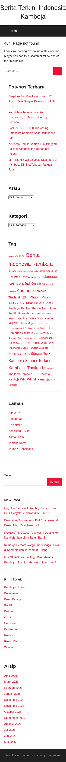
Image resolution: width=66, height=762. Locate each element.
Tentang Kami (17, 442)
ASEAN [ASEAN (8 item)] (22, 256)
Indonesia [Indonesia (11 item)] (35, 277)
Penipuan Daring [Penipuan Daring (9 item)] (32, 328)
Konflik (8, 605)
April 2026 (10, 675)
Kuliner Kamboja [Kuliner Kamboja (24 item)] (18, 318)
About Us (14, 412)
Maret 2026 (11, 681)
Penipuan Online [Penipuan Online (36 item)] (19, 333)
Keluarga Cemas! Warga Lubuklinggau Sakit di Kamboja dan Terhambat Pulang (32, 149)
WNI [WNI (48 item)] (23, 379)
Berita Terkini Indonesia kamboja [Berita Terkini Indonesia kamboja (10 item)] (23, 271)
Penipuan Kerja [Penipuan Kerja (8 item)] (46, 328)
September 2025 (14, 717)
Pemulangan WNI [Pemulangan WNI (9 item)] (16, 328)
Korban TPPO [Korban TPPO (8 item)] (46, 313)
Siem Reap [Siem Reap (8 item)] (25, 354)
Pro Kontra (11, 629)
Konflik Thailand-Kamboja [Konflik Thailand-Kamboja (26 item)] (24, 313)
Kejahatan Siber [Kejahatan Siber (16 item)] (16, 303)
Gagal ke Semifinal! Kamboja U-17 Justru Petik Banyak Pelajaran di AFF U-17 (31, 101)
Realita (8, 635)
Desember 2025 (14, 699)
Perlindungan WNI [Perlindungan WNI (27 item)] (43, 342)
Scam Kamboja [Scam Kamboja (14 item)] (30, 348)
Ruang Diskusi (13, 641)
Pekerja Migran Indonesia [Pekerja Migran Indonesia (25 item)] (33, 323)
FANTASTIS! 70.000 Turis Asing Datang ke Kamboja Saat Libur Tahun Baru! (31, 133)
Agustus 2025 (12, 723)
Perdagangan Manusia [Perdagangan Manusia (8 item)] (27, 338)
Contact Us (15, 418)
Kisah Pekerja (13, 599)
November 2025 (14, 705)
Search (8, 475)
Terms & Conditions (20, 448)
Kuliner (8, 611)
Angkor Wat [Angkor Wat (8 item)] (13, 256)
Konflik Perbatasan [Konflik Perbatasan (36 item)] (44, 308)
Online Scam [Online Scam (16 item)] (36, 318)
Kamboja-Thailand (15, 587)
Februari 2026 (13, 687)
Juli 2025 (9, 729)
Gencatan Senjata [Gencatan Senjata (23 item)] (19, 276)
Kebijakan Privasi (19, 430)
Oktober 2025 (12, 711)
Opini (7, 617)
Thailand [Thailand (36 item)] (49, 368)
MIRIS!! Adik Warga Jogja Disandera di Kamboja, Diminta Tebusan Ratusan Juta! (32, 164)
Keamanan (11, 593)
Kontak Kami (16, 437)
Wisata (8, 647)
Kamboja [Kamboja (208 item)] (25, 290)
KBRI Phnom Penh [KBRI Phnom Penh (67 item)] (35, 297)
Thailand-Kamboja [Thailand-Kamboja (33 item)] (20, 374)
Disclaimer (15, 424)
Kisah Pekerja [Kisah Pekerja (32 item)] (35, 303)
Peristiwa (10, 623)
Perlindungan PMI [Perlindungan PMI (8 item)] (23, 343)
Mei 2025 (10, 741)
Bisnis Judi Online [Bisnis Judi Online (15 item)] (48, 271)
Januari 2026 (12, 693)
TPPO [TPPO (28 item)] (36, 374)
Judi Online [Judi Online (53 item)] (32, 283)
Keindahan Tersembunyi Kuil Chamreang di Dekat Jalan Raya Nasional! (28, 117)
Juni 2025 (10, 735)
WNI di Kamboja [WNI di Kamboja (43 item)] (38, 379)
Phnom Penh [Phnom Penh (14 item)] (15, 348)
